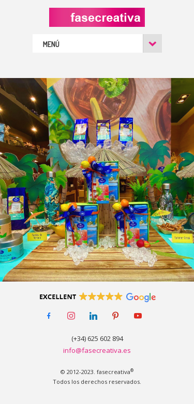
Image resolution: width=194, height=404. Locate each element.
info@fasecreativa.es (97, 350)
